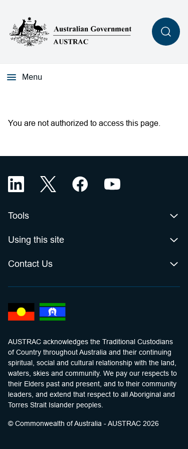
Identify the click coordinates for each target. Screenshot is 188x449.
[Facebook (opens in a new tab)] (80, 184)
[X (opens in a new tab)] (48, 184)
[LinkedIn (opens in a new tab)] (16, 184)
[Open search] (166, 32)
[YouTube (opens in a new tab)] (112, 184)
